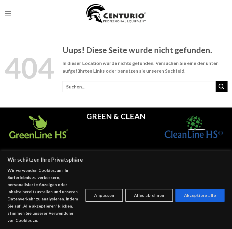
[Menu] (8, 13)
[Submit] (222, 86)
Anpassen (104, 195)
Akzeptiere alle (200, 195)
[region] (116, 190)
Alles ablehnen (149, 195)
